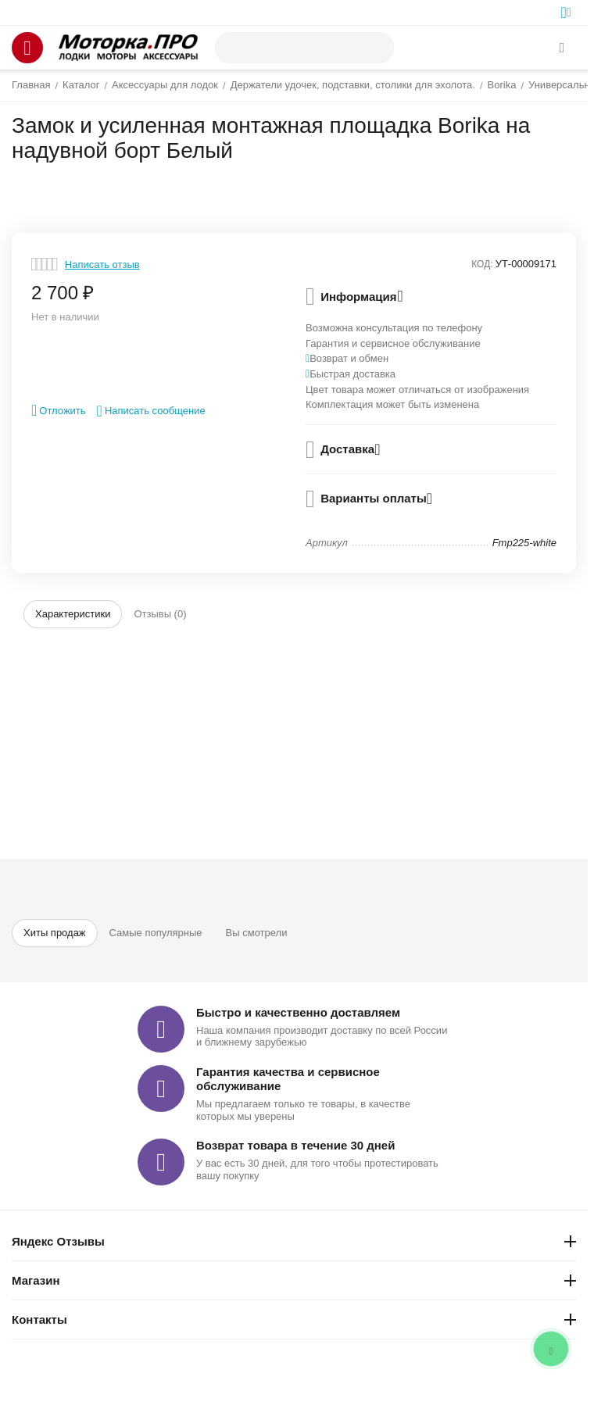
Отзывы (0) (160, 614)
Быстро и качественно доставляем (298, 1012)
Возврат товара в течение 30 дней (295, 1145)
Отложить (58, 410)
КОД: (481, 264)
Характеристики (72, 614)
